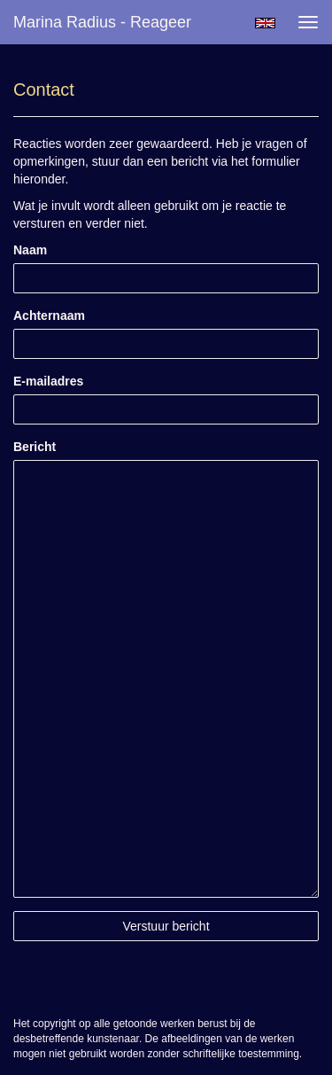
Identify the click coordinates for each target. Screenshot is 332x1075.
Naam (30, 250)
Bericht (34, 447)
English (265, 23)
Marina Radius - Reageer (102, 22)
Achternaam (49, 315)
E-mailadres (48, 381)
